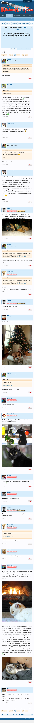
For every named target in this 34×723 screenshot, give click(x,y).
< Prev (2, 55)
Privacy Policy (30, 721)
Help (32, 718)
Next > (26, 55)
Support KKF (17, 15)
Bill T (8, 688)
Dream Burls (10, 414)
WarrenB (9, 84)
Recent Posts (13, 18)
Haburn (9, 475)
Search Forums (5, 18)
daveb (9, 492)
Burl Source (10, 550)
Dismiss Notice (31, 27)
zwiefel (9, 59)
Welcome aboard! (13, 48)
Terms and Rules (22, 721)
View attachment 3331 (21, 256)
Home (3, 15)
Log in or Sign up (27, 1)
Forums (9, 15)
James (9, 208)
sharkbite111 (11, 123)
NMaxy (9, 316)
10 (23, 55)
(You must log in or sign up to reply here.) (24, 708)
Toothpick (10, 271)
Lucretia (9, 398)
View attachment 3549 (7, 385)
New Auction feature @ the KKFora (24, 48)
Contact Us (27, 718)
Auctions (25, 15)
